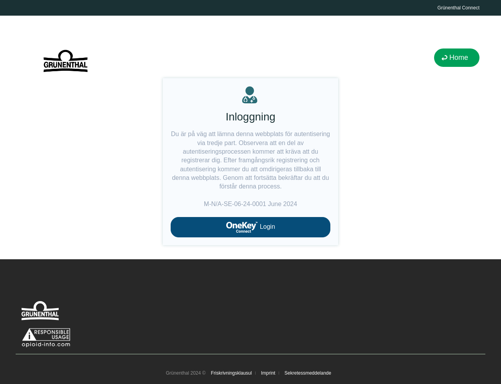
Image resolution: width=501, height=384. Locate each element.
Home (458, 57)
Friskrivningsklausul (231, 373)
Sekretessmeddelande (308, 373)
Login (250, 227)
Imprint (268, 373)
